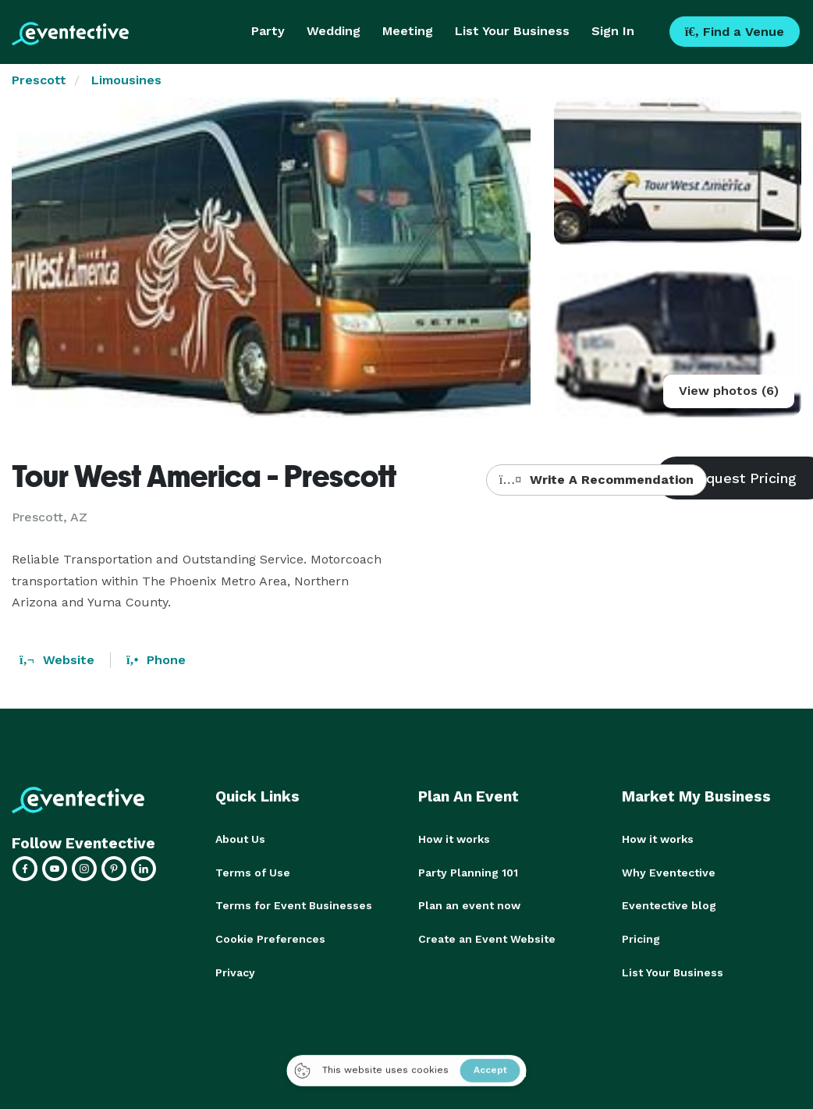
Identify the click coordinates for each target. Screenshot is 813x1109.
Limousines (126, 80)
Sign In (612, 30)
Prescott (39, 80)
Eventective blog (669, 904)
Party (268, 30)
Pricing (641, 937)
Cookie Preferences (270, 937)
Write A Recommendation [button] (596, 479)
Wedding (333, 30)
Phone (156, 659)
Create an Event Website (487, 937)
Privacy (235, 970)
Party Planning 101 (468, 872)
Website (57, 659)
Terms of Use (252, 872)
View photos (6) (729, 390)
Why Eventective (668, 872)
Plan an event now (469, 904)
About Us (240, 839)
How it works (454, 839)
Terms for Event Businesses (293, 904)
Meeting (407, 30)
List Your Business (512, 30)
